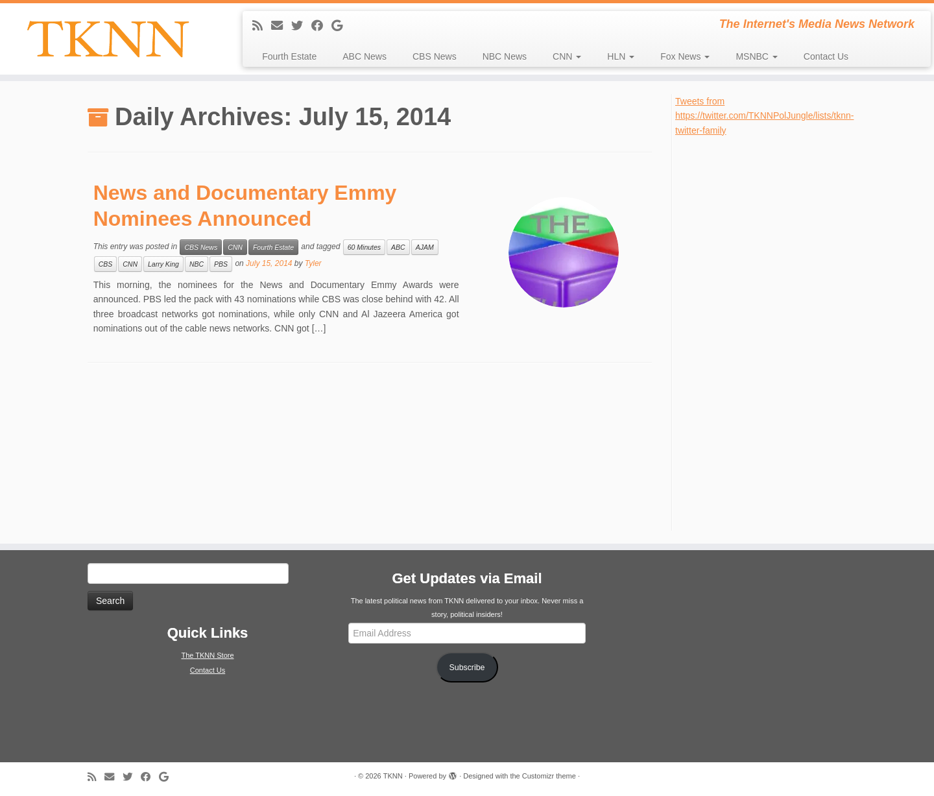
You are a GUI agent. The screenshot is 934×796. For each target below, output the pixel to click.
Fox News (685, 56)
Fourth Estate (289, 56)
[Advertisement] (772, 332)
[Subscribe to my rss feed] (261, 25)
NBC (196, 264)
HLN (620, 56)
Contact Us (826, 56)
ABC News (364, 56)
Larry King (163, 264)
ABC (398, 247)
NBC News (505, 56)
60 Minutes (364, 247)
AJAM (425, 247)
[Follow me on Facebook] (321, 25)
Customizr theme (549, 776)
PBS (221, 264)
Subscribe (467, 667)
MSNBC (756, 56)
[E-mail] (281, 25)
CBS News (435, 56)
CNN (567, 56)
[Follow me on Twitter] (301, 25)
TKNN (393, 776)
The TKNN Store (207, 655)
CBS (106, 264)
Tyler (313, 263)
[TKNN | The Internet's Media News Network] (107, 39)
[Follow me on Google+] (341, 25)
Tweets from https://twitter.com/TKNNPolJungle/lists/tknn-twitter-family (764, 116)
